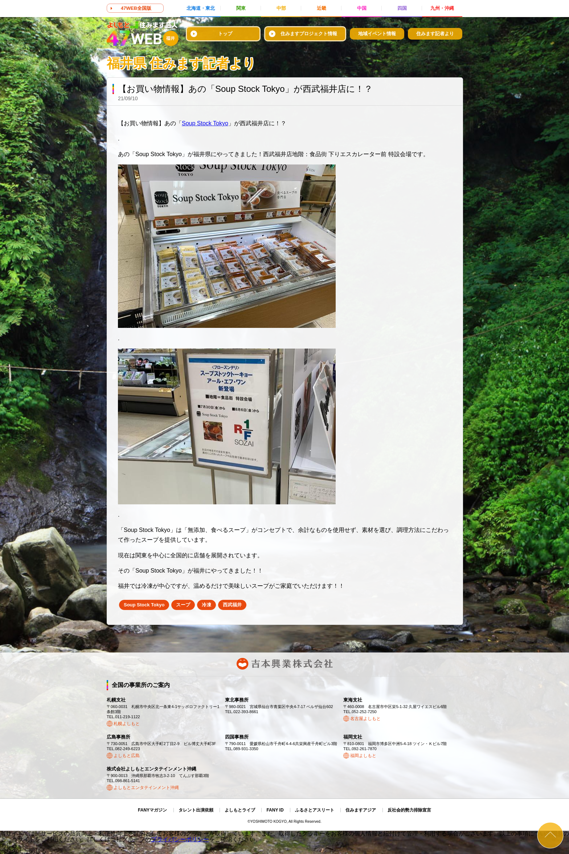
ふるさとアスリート (314, 810)
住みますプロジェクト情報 (309, 33)
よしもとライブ (240, 810)
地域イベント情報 (377, 33)
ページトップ (550, 835)
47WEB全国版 (136, 8)
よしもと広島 (127, 755)
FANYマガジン (152, 810)
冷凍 (206, 604)
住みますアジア (360, 810)
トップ (225, 33)
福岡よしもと (363, 755)
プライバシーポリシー (180, 839)
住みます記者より (435, 33)
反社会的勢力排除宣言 (409, 810)
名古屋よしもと (365, 718)
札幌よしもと (127, 723)
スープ (183, 604)
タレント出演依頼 (196, 810)
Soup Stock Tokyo (205, 123)
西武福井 (232, 604)
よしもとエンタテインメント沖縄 (146, 787)
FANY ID (274, 810)
